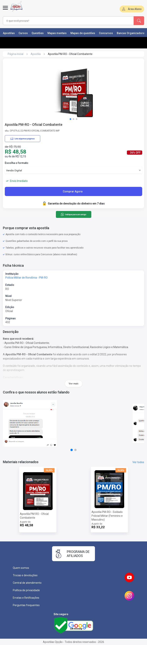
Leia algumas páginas (22, 138)
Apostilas (9, 33)
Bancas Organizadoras (131, 33)
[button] (70, 119)
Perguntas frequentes (26, 605)
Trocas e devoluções (25, 575)
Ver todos (138, 462)
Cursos (23, 33)
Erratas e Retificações (26, 597)
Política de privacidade (26, 590)
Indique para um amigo (73, 214)
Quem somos (21, 567)
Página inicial (15, 54)
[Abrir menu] (5, 9)
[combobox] (63, 20)
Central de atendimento (27, 582)
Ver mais (73, 383)
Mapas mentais (57, 33)
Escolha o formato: (17, 162)
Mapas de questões (82, 33)
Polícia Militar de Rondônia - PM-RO (26, 277)
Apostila (36, 54)
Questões (38, 33)
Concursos (106, 33)
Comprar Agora (72, 191)
